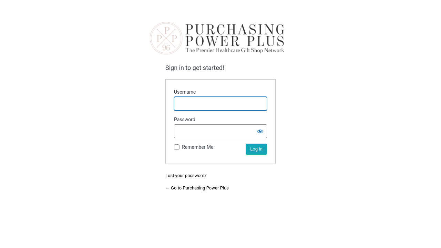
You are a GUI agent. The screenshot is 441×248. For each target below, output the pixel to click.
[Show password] (260, 131)
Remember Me (197, 147)
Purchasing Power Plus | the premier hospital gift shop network (217, 38)
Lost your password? (186, 175)
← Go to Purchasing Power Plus (197, 187)
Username (185, 92)
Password (184, 119)
